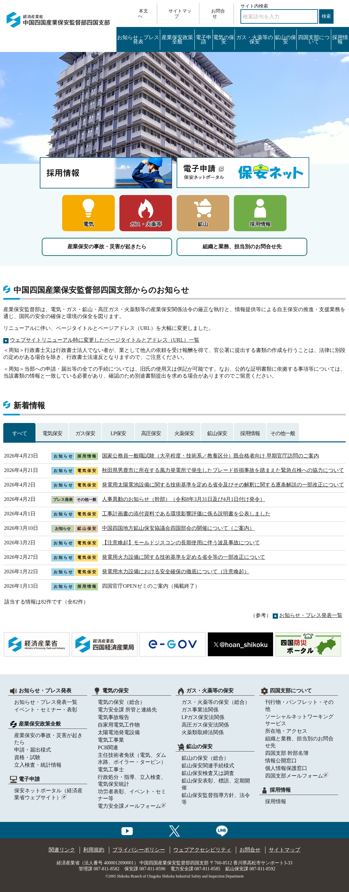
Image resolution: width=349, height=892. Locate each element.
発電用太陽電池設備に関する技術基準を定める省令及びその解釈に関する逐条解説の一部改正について (223, 484)
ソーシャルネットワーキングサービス (299, 720)
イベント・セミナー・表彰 (45, 709)
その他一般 (282, 433)
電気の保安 (223, 39)
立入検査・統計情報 (38, 765)
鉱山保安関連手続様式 (208, 765)
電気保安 (52, 433)
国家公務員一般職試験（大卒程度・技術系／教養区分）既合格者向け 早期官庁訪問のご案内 (210, 455)
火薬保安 (184, 433)
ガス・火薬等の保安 (254, 39)
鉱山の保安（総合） (205, 758)
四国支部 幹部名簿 (287, 753)
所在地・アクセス (286, 731)
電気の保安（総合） (121, 702)
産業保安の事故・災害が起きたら (106, 246)
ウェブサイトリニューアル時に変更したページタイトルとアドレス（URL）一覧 (104, 340)
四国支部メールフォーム (296, 776)
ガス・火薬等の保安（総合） (216, 702)
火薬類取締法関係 (203, 732)
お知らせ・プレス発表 (138, 39)
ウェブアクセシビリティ (202, 850)
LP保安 (118, 433)
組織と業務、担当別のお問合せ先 (242, 246)
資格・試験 (27, 757)
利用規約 (93, 850)
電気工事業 (111, 740)
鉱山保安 (217, 433)
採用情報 (340, 39)
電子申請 (204, 39)
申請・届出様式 (32, 750)
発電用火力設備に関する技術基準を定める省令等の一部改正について (183, 557)
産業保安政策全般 (177, 39)
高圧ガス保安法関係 (205, 725)
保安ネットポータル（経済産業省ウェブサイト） (48, 794)
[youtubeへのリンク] (127, 830)
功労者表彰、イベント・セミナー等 (132, 795)
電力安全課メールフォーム (132, 806)
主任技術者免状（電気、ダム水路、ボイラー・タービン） (132, 758)
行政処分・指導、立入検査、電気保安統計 (132, 780)
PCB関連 (108, 747)
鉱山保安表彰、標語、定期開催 (216, 784)
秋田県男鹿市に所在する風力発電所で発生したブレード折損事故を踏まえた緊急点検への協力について (223, 470)
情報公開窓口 (281, 760)
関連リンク (62, 850)
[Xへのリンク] (174, 830)
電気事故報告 (113, 717)
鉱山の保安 (285, 39)
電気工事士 (111, 769)
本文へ (143, 14)
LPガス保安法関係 (203, 717)
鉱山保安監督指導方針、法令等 (216, 798)
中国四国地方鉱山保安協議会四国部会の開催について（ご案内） (178, 528)
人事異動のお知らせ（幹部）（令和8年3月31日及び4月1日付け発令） (183, 499)
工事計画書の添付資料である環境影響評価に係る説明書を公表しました (186, 513)
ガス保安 (85, 433)
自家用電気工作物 (119, 725)
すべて (19, 433)
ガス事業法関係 (200, 709)
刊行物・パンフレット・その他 (299, 705)
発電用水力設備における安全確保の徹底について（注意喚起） (175, 571)
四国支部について (314, 39)
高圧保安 (151, 433)
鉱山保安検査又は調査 (208, 773)
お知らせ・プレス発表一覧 (310, 615)
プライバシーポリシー (138, 850)
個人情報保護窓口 (286, 768)
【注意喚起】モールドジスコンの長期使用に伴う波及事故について (181, 542)
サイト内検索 (254, 6)
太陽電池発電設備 (119, 732)
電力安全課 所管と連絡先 (127, 709)
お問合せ (218, 14)
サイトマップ (179, 14)
